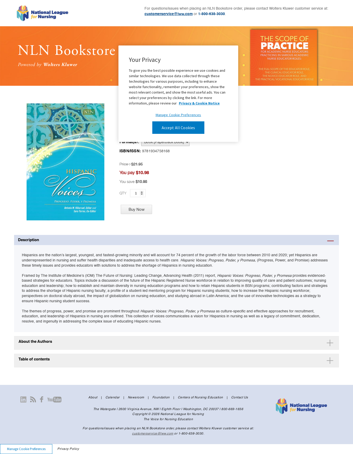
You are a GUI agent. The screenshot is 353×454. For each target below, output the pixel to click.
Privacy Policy (68, 449)
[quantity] (138, 193)
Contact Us (239, 397)
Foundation (161, 397)
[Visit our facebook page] (42, 399)
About (92, 397)
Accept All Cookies (178, 127)
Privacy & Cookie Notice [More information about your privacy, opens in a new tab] (199, 103)
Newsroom (136, 397)
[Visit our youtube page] (54, 399)
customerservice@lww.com (168, 14)
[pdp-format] (165, 142)
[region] (178, 93)
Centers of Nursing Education (200, 397)
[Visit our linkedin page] (23, 399)
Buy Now (136, 209)
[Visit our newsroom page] (33, 399)
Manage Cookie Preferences (26, 449)
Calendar (112, 397)
